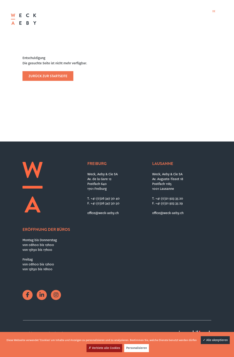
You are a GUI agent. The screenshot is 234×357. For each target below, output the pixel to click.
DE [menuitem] (213, 11)
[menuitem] (207, 11)
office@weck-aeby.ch (103, 213)
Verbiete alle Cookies (104, 348)
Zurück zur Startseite (48, 76)
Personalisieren (136, 348)
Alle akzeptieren (215, 340)
